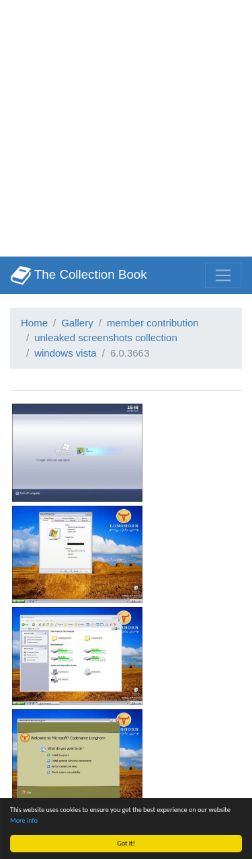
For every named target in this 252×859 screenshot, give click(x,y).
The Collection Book (79, 275)
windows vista (65, 353)
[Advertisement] (126, 126)
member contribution (153, 322)
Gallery (77, 322)
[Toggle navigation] (223, 275)
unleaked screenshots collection (105, 337)
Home (34, 322)
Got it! (126, 843)
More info (24, 820)
